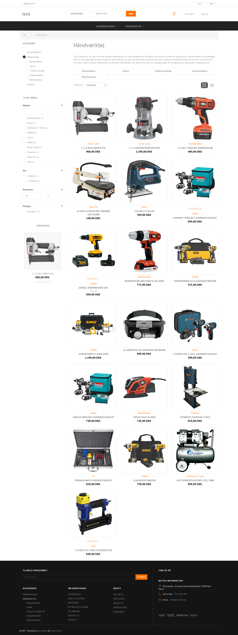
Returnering (74, 611)
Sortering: (77, 84)
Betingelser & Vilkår (78, 607)
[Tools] (26, 14)
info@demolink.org (178, 600)
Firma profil (73, 603)
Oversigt (72, 620)
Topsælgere (42, 225)
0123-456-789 (181, 594)
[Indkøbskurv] (175, 13)
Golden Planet (56, 631)
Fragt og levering (76, 598)
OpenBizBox (42, 631)
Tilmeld (141, 577)
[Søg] (131, 14)
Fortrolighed (74, 594)
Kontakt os (73, 615)
